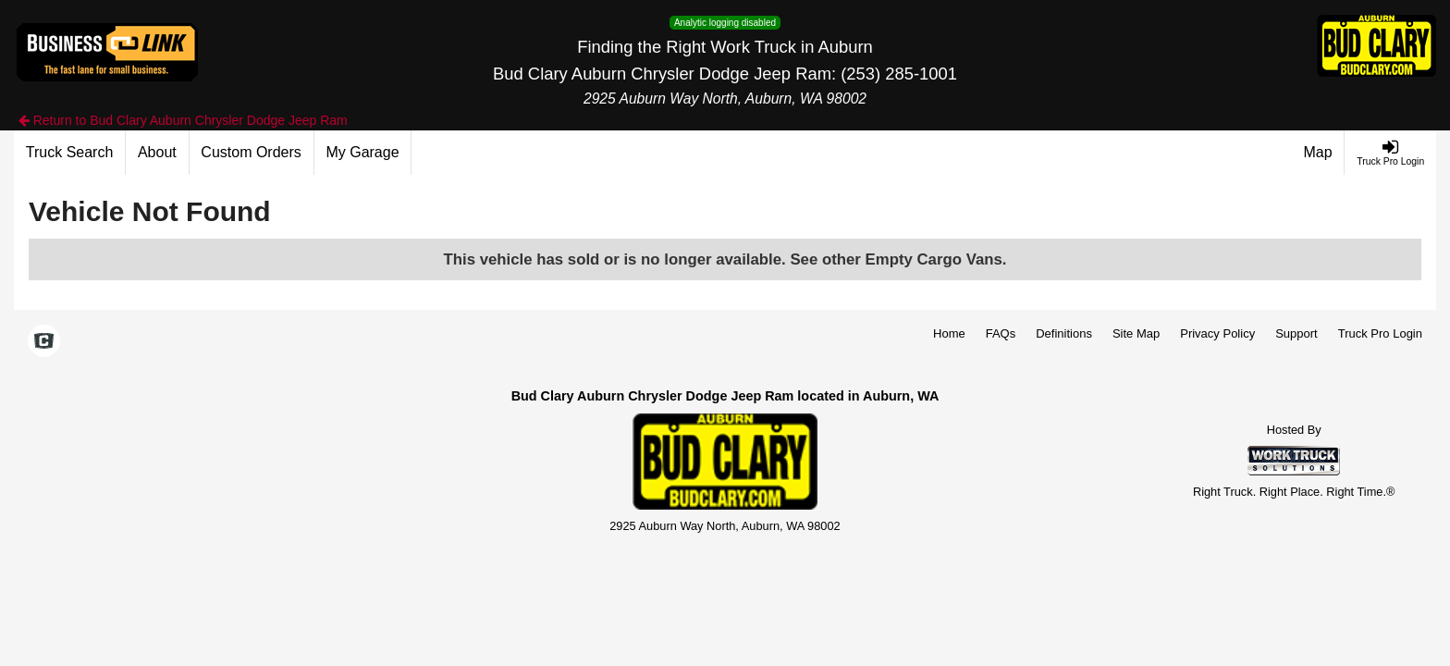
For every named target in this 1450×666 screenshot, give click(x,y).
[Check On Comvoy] (44, 342)
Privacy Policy (1217, 333)
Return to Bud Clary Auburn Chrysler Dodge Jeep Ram (183, 120)
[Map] (1319, 152)
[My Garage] (363, 152)
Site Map (1136, 333)
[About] (157, 152)
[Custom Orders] (252, 152)
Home (949, 333)
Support (1296, 333)
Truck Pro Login (1380, 333)
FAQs (1001, 333)
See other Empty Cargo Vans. (898, 259)
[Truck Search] (70, 152)
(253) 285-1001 (899, 73)
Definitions (1064, 333)
